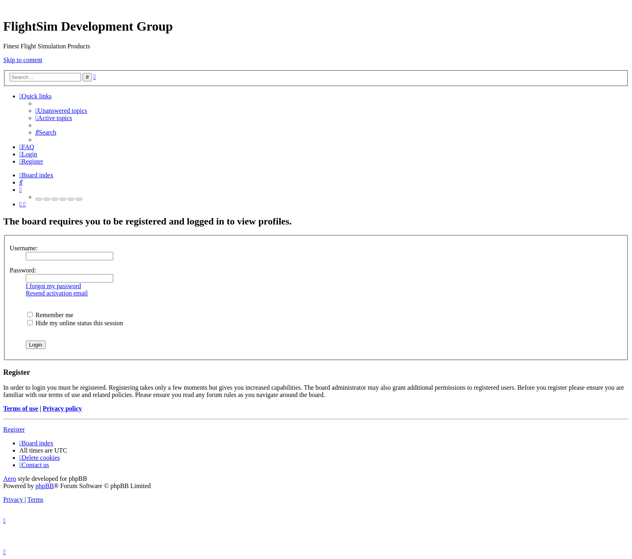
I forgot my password (53, 286)
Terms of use (20, 408)
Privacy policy (62, 408)
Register (14, 429)
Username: (23, 248)
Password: (23, 270)
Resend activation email (57, 293)
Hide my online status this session (75, 323)
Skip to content (22, 59)
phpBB (44, 485)
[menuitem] (61, 110)
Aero (9, 478)
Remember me (50, 315)
